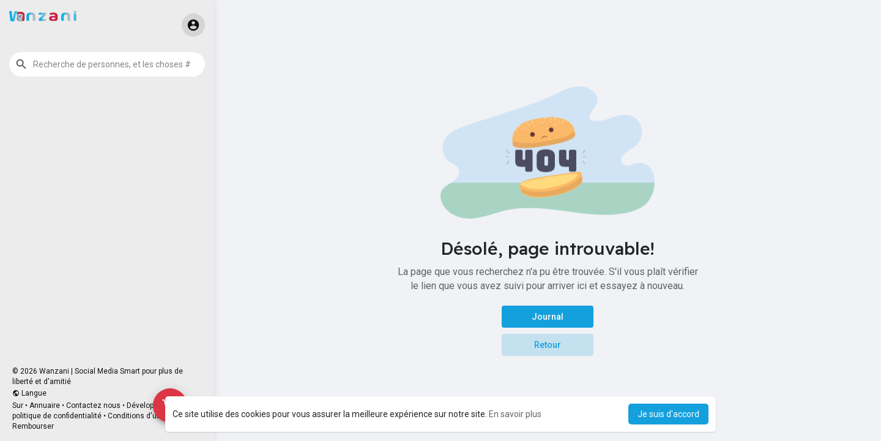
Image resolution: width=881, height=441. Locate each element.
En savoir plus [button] (515, 414)
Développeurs (150, 405)
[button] (107, 64)
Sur (17, 405)
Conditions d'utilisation (147, 416)
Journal (547, 317)
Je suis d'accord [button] (668, 414)
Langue (29, 393)
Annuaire (44, 405)
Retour (547, 345)
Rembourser (33, 426)
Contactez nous (93, 405)
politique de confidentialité (57, 416)
